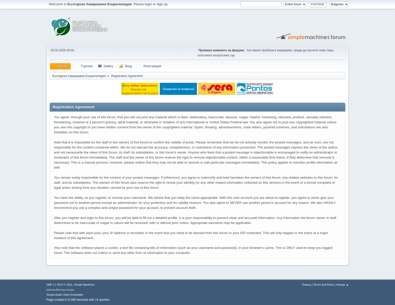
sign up (162, 4)
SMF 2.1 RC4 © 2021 (59, 284)
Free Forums (67, 289)
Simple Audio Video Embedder (64, 294)
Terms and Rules (323, 284)
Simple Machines (84, 284)
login (148, 4)
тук (232, 55)
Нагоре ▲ (342, 284)
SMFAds (51, 289)
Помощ (306, 284)
